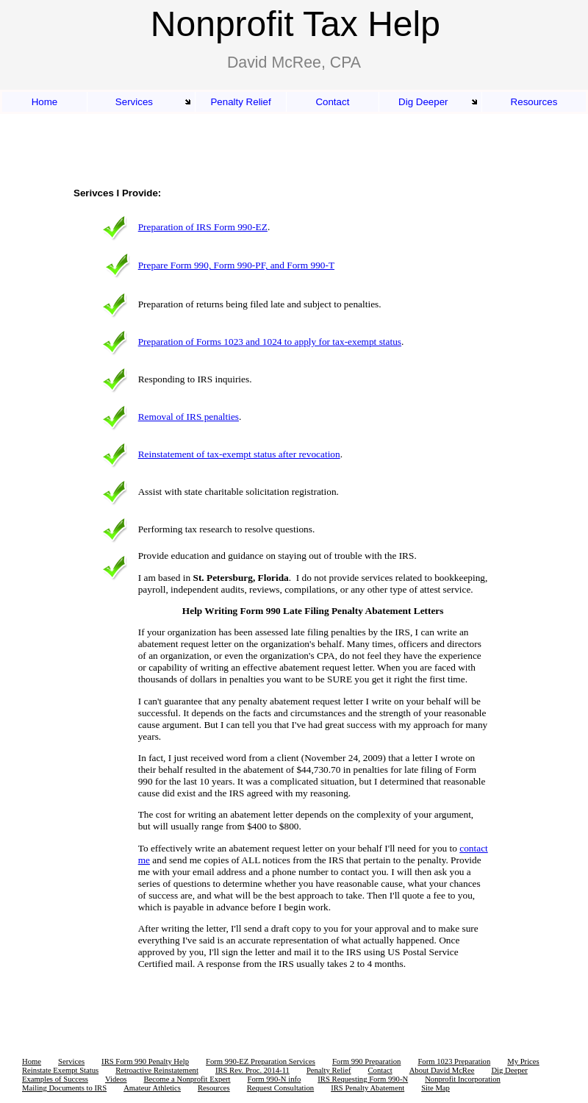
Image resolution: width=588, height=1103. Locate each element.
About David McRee (442, 1070)
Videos (116, 1079)
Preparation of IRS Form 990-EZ (203, 226)
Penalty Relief (240, 101)
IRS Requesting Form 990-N (363, 1079)
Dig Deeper (423, 101)
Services (134, 101)
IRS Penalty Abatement (367, 1088)
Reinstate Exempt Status (60, 1070)
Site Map (435, 1088)
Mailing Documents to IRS (64, 1088)
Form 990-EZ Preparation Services (260, 1061)
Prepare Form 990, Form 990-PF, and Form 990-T (236, 265)
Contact (332, 101)
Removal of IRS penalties (188, 416)
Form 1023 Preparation (453, 1061)
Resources (534, 101)
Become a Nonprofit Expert (186, 1079)
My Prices (523, 1061)
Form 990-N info (274, 1079)
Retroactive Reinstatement (156, 1070)
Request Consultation (280, 1088)
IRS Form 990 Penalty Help (145, 1061)
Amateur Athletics (152, 1088)
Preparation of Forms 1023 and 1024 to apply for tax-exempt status (269, 341)
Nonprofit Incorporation (463, 1079)
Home (45, 101)
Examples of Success (55, 1079)
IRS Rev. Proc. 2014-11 (252, 1070)
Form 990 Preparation (366, 1061)
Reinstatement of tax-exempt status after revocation (239, 454)
